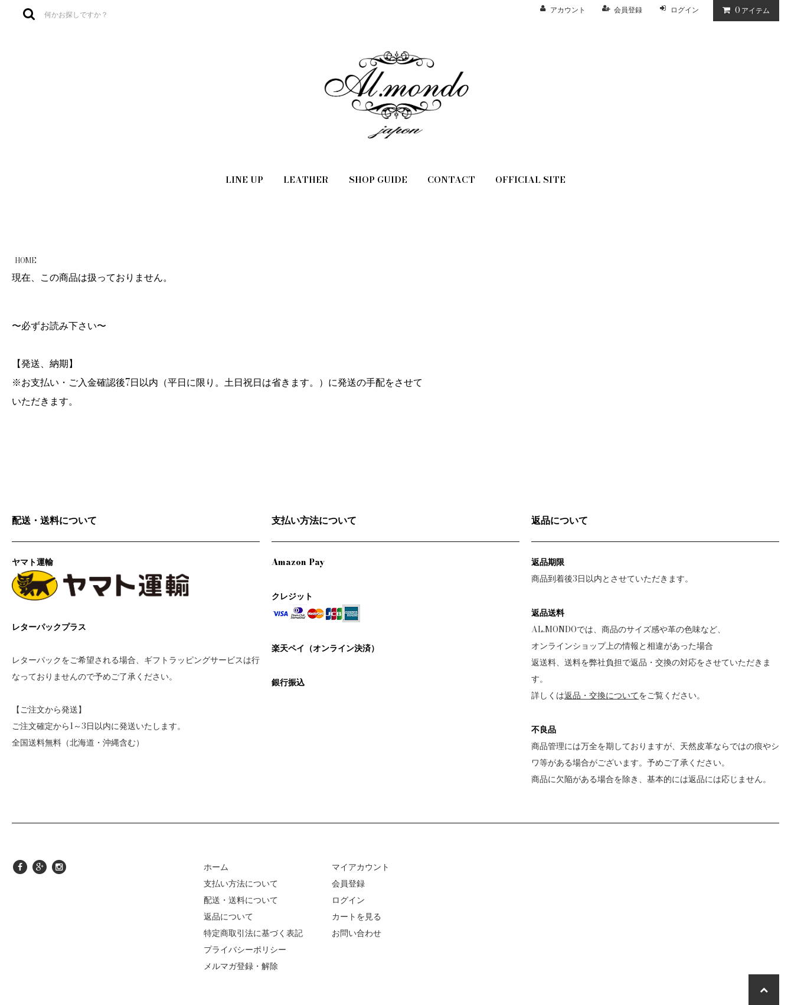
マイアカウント (361, 867)
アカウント (568, 9)
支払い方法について (241, 883)
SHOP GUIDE (378, 179)
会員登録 (628, 9)
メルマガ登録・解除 (241, 966)
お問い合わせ (356, 933)
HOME (26, 260)
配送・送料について (241, 900)
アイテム (743, 10)
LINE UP (244, 179)
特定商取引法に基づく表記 (253, 933)
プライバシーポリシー (245, 949)
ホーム (216, 867)
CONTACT (451, 179)
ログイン (685, 9)
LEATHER (306, 179)
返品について (228, 916)
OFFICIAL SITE (530, 179)
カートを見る (356, 916)
